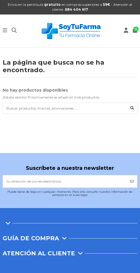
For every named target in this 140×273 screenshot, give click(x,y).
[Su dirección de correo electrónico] (65, 181)
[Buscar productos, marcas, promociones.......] (132, 108)
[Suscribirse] (132, 181)
